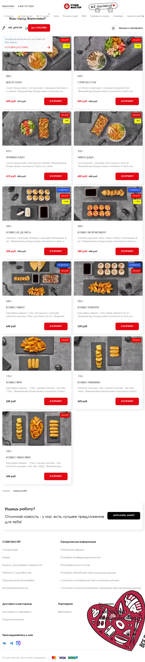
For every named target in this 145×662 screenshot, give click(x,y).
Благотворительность (15, 588)
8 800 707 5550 (26, 6)
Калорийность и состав (75, 565)
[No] (15, 28)
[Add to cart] (56, 101)
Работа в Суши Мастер (17, 573)
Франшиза (65, 612)
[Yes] (39, 28)
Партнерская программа (18, 580)
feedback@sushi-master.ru (121, 618)
